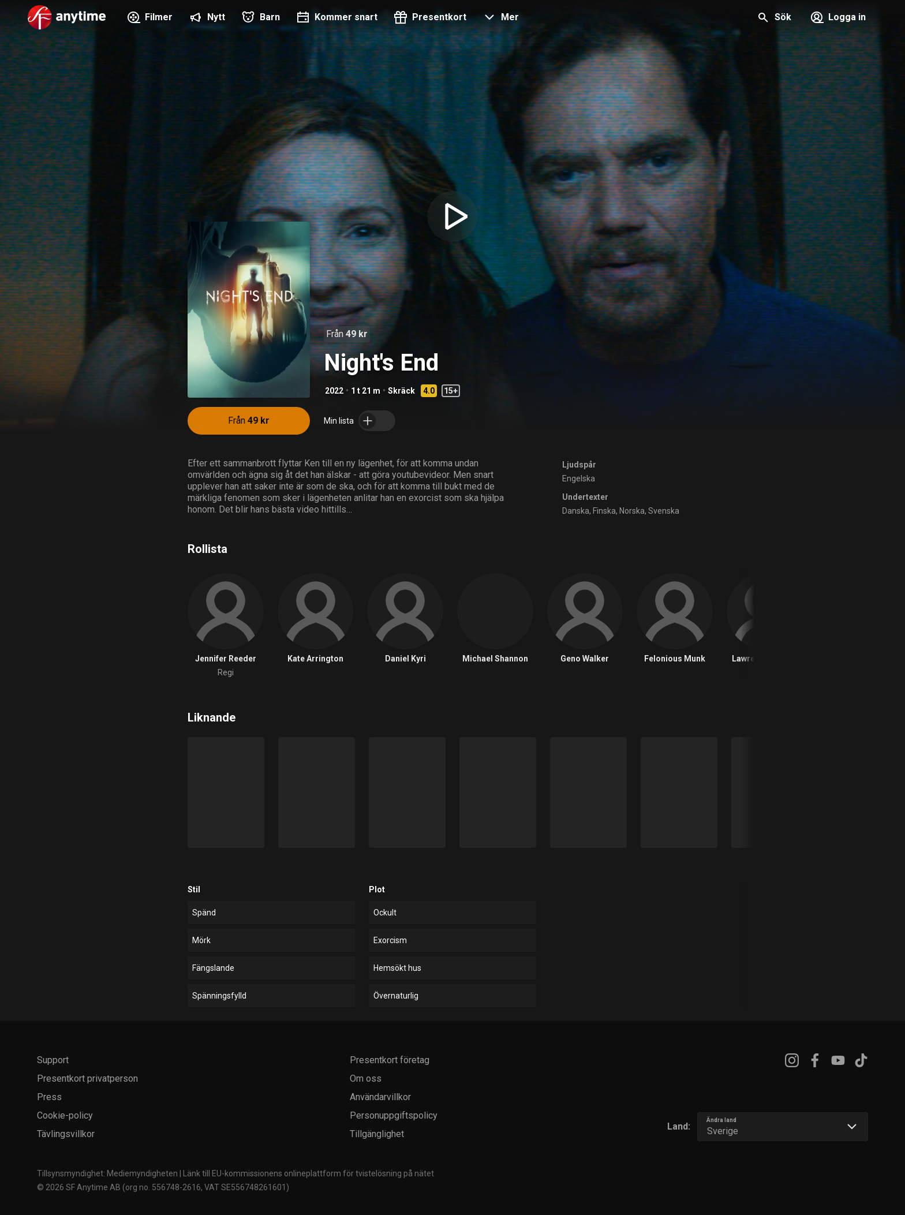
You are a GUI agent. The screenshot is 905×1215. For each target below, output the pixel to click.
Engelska (578, 478)
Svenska (663, 510)
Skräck (401, 390)
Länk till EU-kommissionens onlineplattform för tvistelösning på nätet (308, 1173)
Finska (604, 510)
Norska (632, 510)
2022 (334, 390)
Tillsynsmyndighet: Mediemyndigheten (107, 1173)
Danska (575, 510)
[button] (499, 18)
